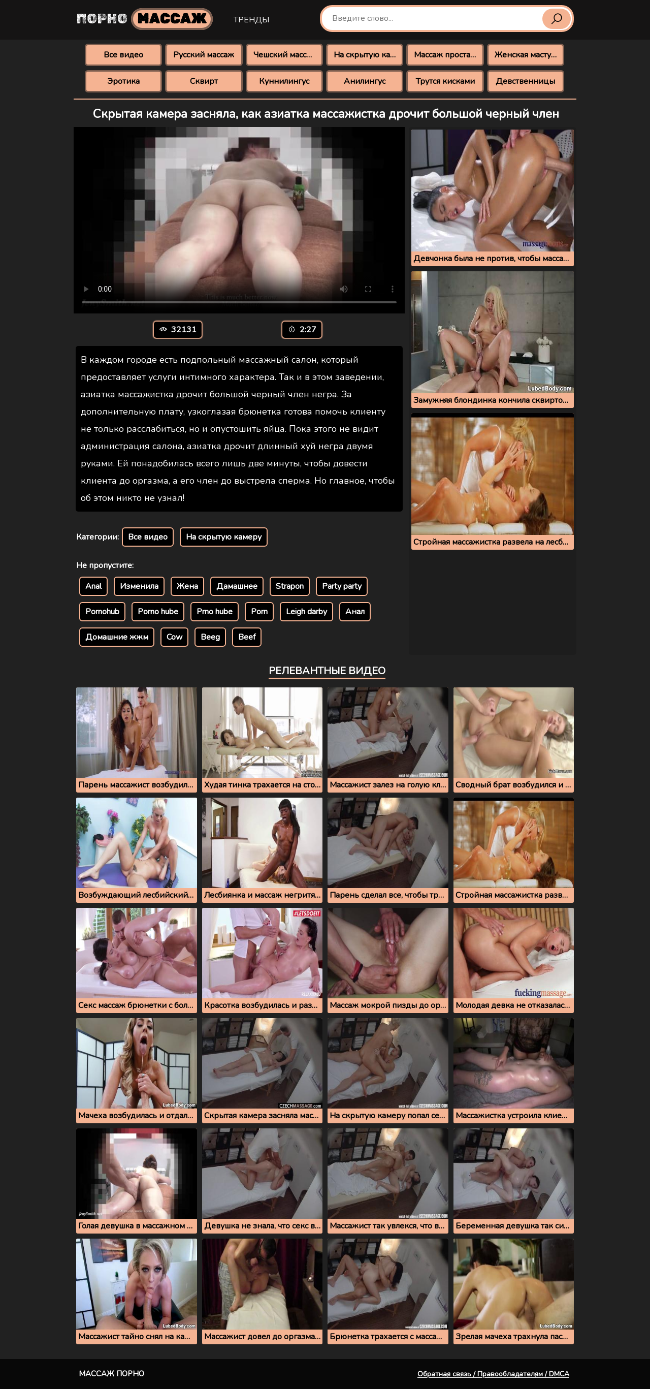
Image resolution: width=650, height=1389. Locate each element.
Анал (355, 611)
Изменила (139, 586)
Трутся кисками (445, 81)
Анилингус (364, 81)
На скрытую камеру (368, 54)
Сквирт (204, 81)
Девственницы (525, 81)
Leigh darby (306, 611)
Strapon (290, 586)
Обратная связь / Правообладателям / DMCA (493, 1374)
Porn (259, 611)
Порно (145, 19)
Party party (342, 586)
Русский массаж (203, 54)
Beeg (210, 637)
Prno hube (215, 611)
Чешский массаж (285, 54)
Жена (187, 586)
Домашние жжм (116, 637)
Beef (246, 637)
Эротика (123, 81)
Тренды (251, 19)
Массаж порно (111, 1374)
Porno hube (158, 611)
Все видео (123, 54)
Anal (93, 586)
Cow (174, 637)
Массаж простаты (447, 54)
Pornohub (102, 611)
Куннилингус (284, 81)
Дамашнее (236, 586)
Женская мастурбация (529, 54)
